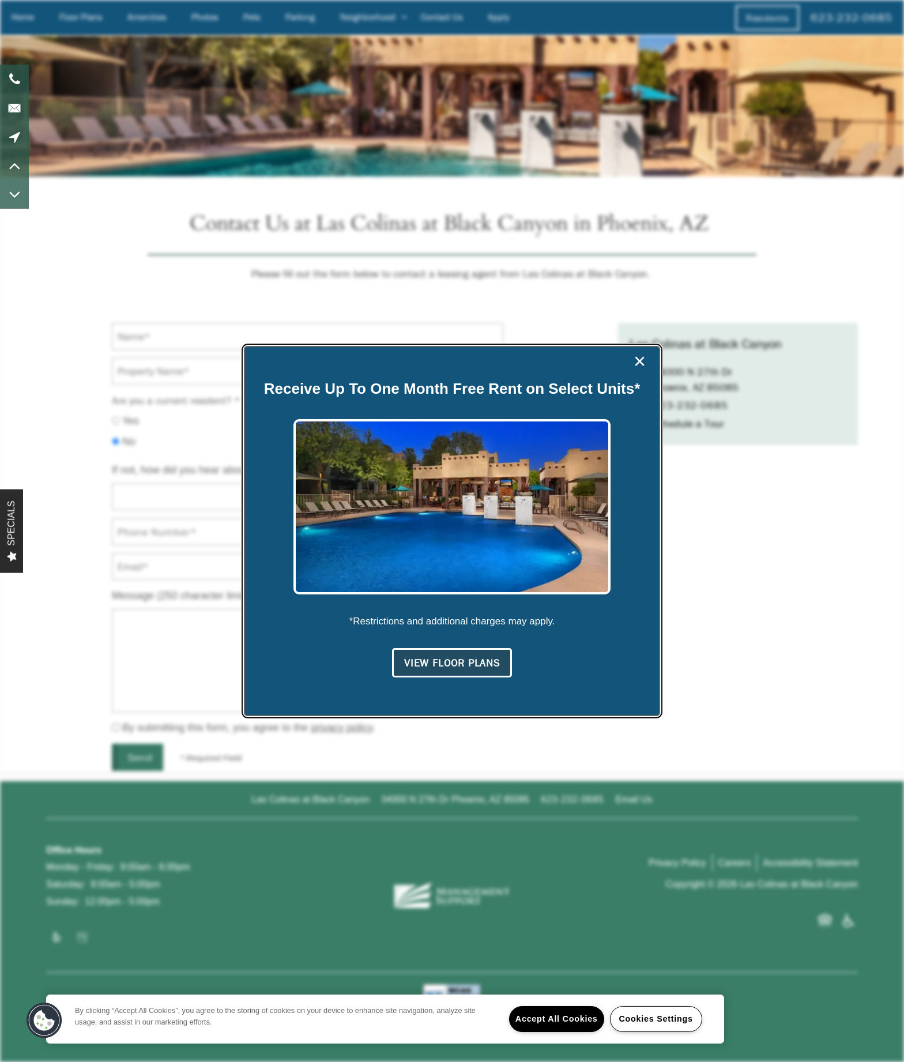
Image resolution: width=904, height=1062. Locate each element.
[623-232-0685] (14, 79)
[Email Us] (14, 107)
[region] (385, 1019)
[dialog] (452, 531)
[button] (452, 663)
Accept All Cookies (556, 1018)
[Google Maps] (14, 136)
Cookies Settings (655, 1018)
